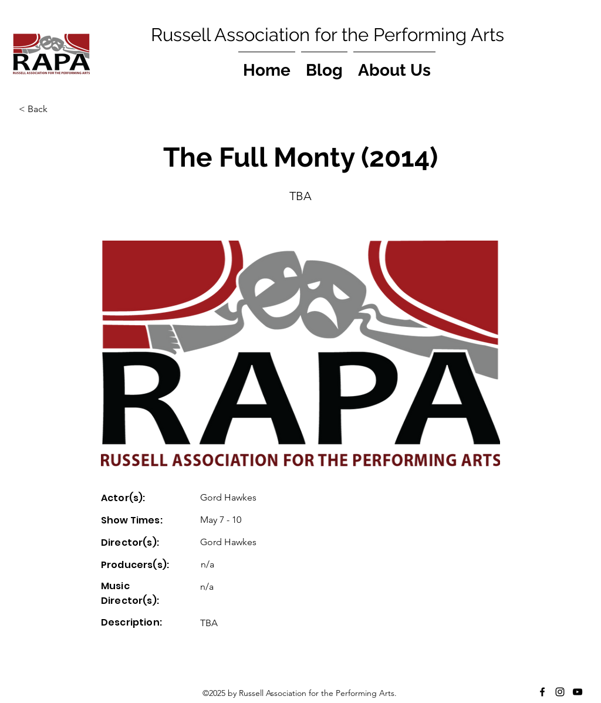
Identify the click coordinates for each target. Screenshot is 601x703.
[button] (57, 109)
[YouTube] (577, 692)
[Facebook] (542, 692)
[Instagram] (560, 692)
